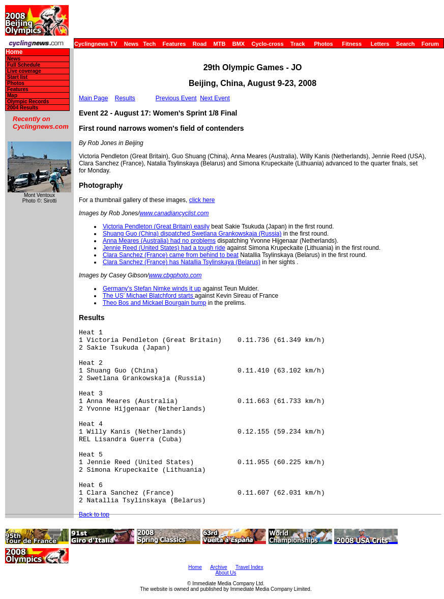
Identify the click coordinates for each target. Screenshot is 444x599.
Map (12, 95)
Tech (149, 44)
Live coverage (24, 71)
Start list (17, 77)
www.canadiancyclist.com (174, 213)
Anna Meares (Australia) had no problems (159, 240)
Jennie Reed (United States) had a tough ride (164, 247)
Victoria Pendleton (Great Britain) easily (156, 226)
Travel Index (249, 567)
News (131, 44)
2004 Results (22, 107)
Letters (380, 44)
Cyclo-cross (268, 44)
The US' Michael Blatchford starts (149, 295)
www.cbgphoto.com (175, 275)
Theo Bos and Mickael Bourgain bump (154, 302)
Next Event (215, 98)
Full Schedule (23, 65)
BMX (238, 44)
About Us (225, 573)
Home (14, 52)
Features (174, 44)
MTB (220, 44)
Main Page (93, 98)
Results (125, 98)
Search (405, 44)
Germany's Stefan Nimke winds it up (152, 288)
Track (297, 44)
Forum (430, 44)
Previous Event (176, 98)
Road (200, 44)
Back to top (94, 514)
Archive (218, 567)
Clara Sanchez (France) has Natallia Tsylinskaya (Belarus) (181, 262)
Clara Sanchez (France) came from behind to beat (171, 255)
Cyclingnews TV (95, 44)
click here (202, 200)
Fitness (352, 44)
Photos (323, 44)
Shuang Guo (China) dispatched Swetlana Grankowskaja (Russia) (192, 233)
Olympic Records (28, 101)
